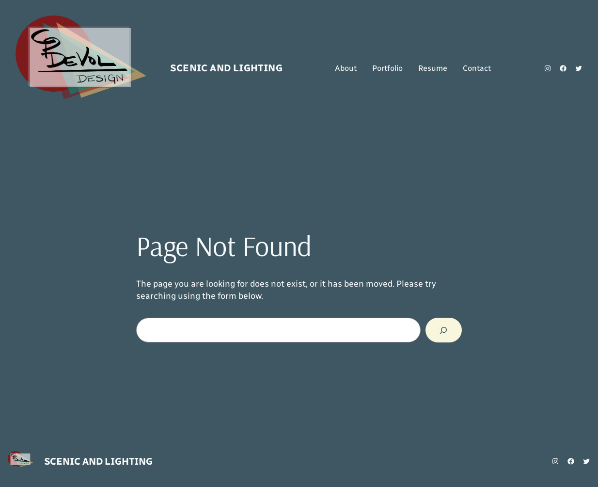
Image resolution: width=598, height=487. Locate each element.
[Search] (443, 330)
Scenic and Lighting (226, 68)
